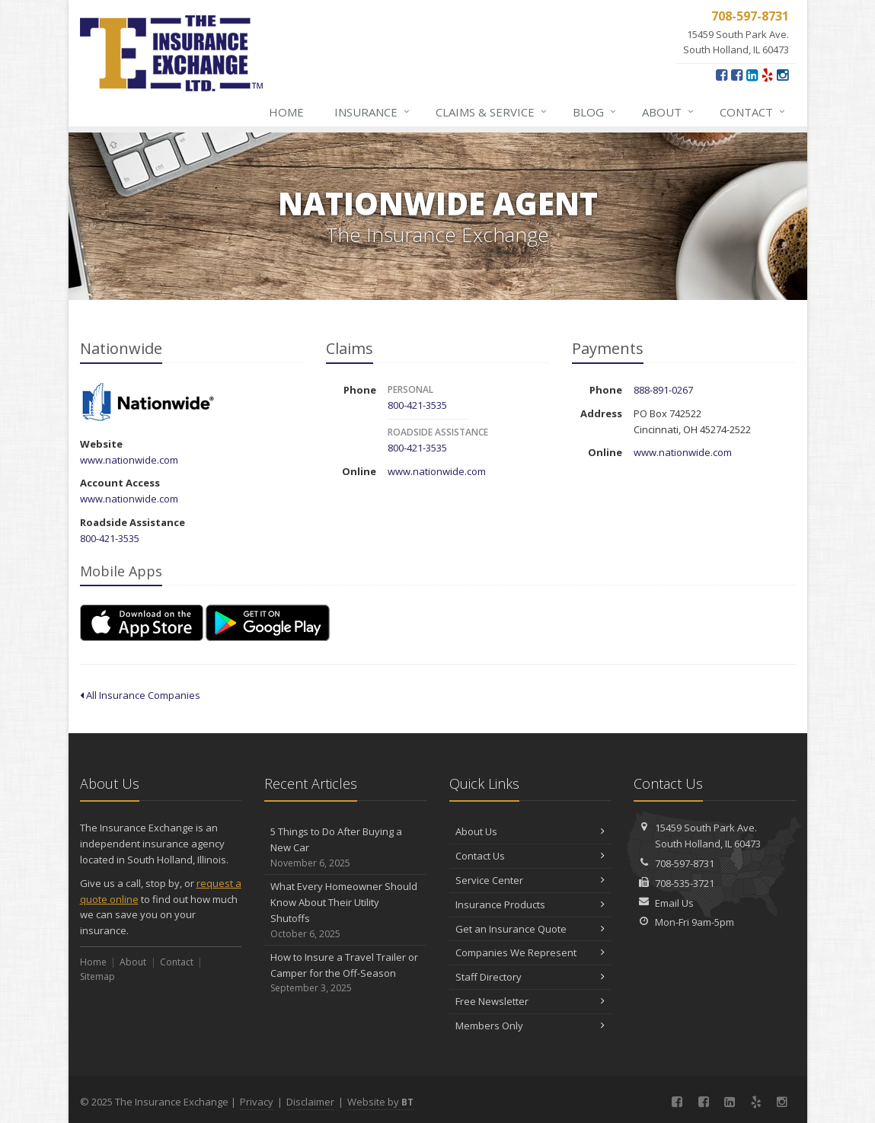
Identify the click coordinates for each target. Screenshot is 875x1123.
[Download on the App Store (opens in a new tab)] (141, 623)
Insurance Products (530, 904)
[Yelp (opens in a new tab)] (767, 74)
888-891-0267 (663, 390)
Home (286, 112)
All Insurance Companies (140, 695)
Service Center (530, 880)
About (668, 112)
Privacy (256, 1102)
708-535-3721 (684, 883)
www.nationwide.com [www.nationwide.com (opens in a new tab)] (129, 460)
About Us (530, 831)
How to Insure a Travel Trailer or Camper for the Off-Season (345, 973)
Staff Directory (530, 977)
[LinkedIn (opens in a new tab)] (752, 74)
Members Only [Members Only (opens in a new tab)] (530, 1025)
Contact (753, 112)
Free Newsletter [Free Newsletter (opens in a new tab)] (530, 1001)
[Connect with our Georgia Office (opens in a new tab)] (736, 74)
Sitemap (97, 976)
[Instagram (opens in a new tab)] (782, 74)
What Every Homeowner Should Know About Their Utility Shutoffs (345, 910)
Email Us (674, 903)
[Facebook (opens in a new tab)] (721, 74)
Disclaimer (310, 1102)
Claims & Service (492, 112)
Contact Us (530, 856)
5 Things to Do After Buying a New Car (345, 847)
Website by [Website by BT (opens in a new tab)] (380, 1102)
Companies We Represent (530, 952)
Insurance (372, 112)
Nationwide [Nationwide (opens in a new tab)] (148, 403)
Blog (595, 112)
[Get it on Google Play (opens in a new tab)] (268, 623)
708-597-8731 (684, 863)
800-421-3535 (109, 538)
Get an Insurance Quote (530, 929)
